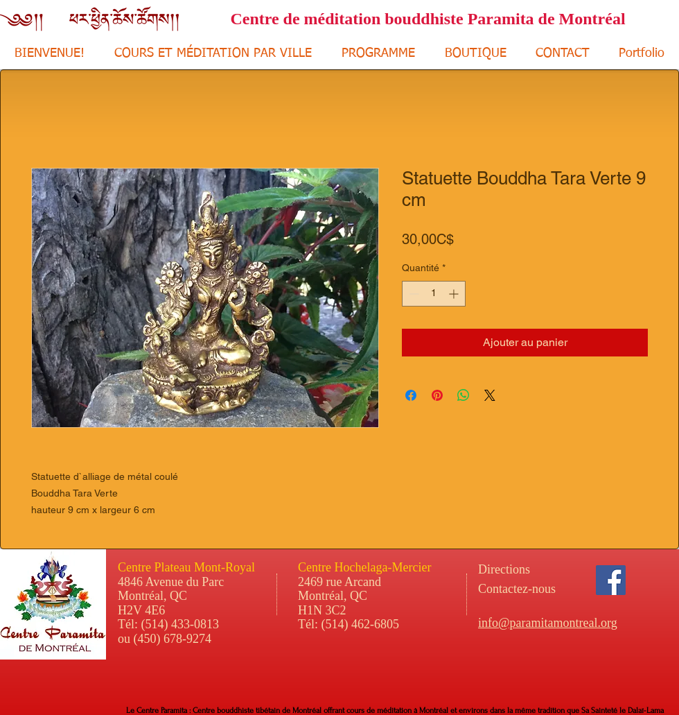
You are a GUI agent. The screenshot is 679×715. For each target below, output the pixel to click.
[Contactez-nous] (554, 589)
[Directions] (529, 570)
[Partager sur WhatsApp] (463, 395)
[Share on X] (490, 395)
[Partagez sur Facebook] (411, 395)
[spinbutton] (433, 294)
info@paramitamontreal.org (547, 623)
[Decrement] (412, 294)
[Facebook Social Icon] (611, 580)
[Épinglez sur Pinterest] (437, 395)
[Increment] (455, 294)
